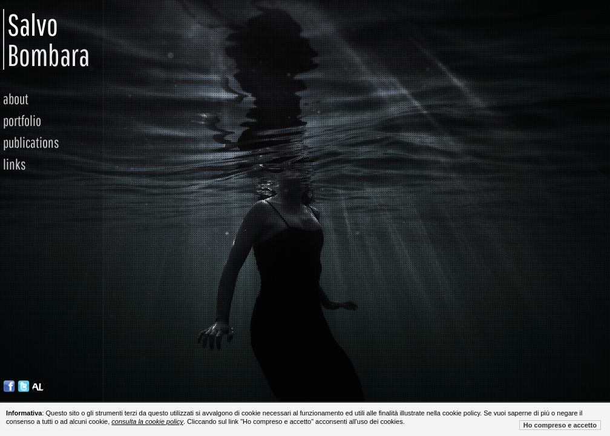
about (15, 98)
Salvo (14, 39)
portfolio (22, 120)
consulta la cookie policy (147, 421)
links (14, 164)
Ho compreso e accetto (560, 425)
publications (31, 142)
